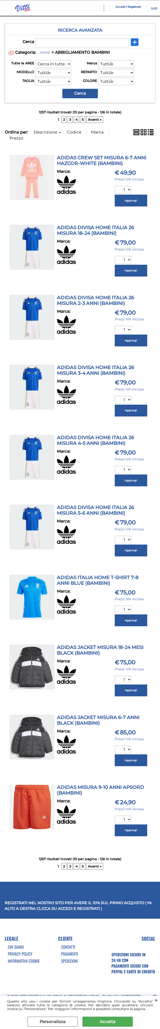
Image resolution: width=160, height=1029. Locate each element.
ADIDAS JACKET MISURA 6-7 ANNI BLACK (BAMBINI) (98, 720)
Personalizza (52, 1021)
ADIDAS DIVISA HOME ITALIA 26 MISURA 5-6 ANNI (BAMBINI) (95, 510)
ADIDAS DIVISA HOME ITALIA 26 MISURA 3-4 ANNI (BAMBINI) (95, 370)
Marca (92, 63)
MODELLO (25, 72)
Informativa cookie (24, 961)
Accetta (107, 1021)
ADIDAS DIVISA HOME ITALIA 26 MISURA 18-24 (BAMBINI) (95, 230)
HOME (45, 52)
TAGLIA (28, 81)
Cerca (28, 41)
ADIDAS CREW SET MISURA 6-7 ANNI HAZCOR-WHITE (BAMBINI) (101, 160)
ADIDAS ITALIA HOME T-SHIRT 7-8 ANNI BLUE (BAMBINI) (97, 580)
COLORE (90, 81)
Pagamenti (69, 954)
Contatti (68, 947)
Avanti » (94, 119)
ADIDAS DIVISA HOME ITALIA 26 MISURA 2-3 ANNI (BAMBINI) (95, 300)
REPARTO (89, 72)
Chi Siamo (16, 947)
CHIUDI (156, 1000)
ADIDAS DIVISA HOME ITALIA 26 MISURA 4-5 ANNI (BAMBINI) (95, 440)
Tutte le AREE (22, 63)
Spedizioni (69, 961)
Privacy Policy (20, 954)
